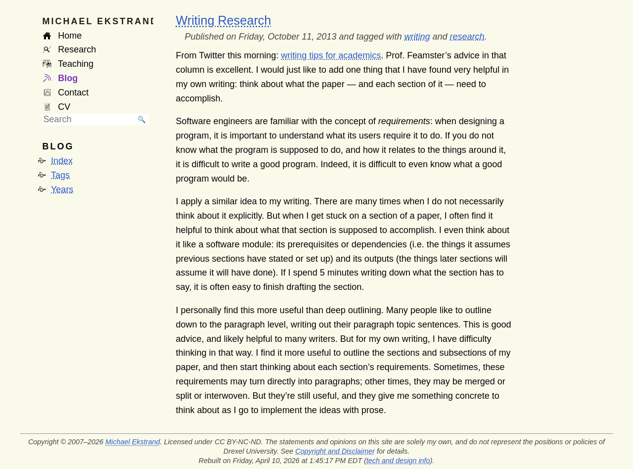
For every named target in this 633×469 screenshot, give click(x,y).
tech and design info (398, 461)
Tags (60, 175)
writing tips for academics (331, 55)
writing (417, 37)
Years (62, 189)
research (467, 37)
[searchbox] (89, 119)
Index (62, 161)
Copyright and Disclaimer (335, 451)
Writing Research (223, 20)
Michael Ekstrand (132, 442)
